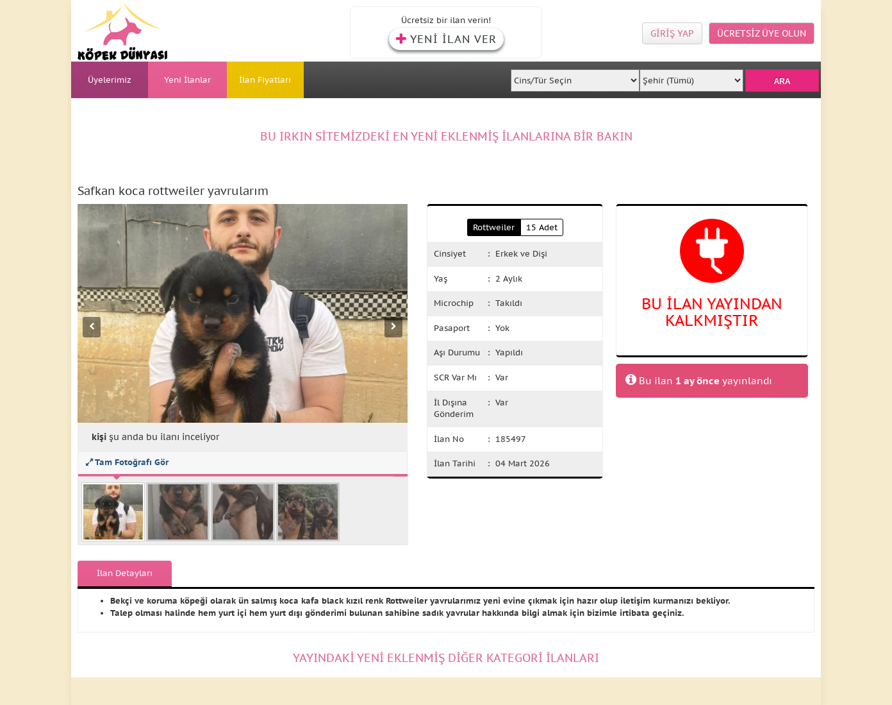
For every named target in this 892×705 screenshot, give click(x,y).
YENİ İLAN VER (446, 39)
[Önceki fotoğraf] (92, 327)
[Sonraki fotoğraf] (393, 327)
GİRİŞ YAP (672, 33)
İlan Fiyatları (265, 79)
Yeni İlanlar (187, 79)
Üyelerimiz (109, 79)
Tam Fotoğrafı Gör (127, 462)
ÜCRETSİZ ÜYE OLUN (761, 33)
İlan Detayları (125, 573)
